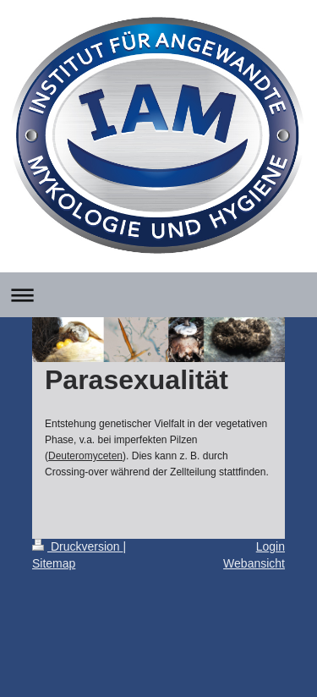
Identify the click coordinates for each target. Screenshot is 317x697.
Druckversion (77, 546)
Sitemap (53, 563)
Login (270, 546)
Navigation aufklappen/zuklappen (158, 295)
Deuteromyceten (85, 456)
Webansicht (254, 563)
